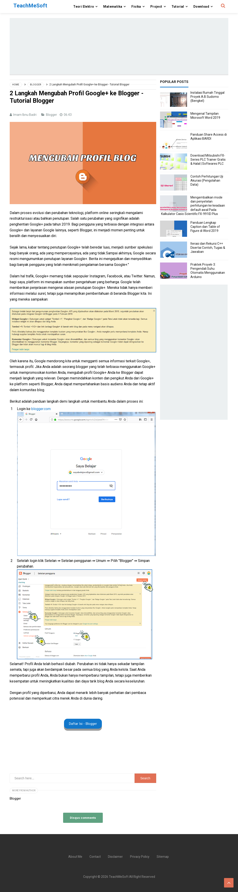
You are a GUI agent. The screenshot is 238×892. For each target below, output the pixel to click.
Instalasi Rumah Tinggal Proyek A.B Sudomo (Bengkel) (207, 97)
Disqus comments (83, 817)
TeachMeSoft (118, 876)
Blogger (52, 114)
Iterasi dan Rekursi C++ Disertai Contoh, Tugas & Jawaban (207, 247)
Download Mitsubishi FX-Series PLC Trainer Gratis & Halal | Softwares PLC (208, 159)
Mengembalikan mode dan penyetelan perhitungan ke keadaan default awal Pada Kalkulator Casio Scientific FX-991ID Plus (193, 206)
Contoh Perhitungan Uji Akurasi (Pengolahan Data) (206, 180)
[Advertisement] (119, 46)
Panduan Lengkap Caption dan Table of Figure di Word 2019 (205, 227)
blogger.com (41, 409)
